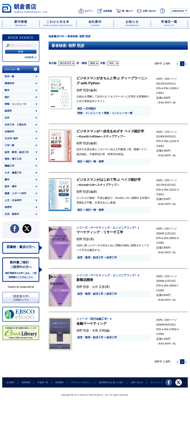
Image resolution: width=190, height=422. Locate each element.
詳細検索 (31, 57)
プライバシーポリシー (77, 382)
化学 (7, 118)
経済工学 (112, 337)
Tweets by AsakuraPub (20, 288)
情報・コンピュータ (89, 113)
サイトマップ (151, 382)
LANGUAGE (178, 10)
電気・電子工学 (13, 159)
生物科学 (9, 131)
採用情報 (25, 382)
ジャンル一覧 (12, 69)
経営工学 (112, 257)
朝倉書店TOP (56, 36)
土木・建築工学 (13, 173)
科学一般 (9, 76)
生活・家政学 (12, 215)
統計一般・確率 (95, 161)
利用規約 (57, 382)
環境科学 (9, 83)
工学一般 (9, 145)
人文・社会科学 (13, 201)
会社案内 (10, 382)
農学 (7, 180)
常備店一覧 (41, 382)
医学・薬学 (11, 187)
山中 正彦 (98, 286)
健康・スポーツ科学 (15, 194)
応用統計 (91, 108)
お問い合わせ (132, 382)
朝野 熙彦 (82, 90)
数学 (7, 90)
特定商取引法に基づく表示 (106, 382)
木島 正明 (98, 330)
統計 (80, 108)
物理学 (8, 111)
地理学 (8, 208)
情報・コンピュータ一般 (118, 113)
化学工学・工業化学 (15, 125)
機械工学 (9, 166)
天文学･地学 (11, 138)
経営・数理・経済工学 (90, 257)
